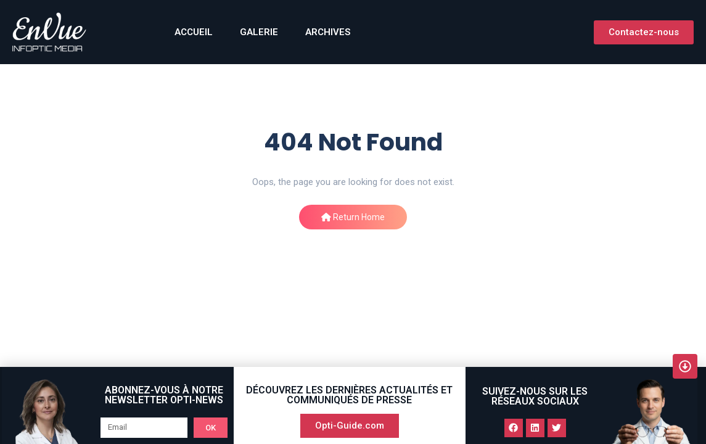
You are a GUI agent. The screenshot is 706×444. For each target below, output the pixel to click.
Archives (327, 32)
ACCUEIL (193, 32)
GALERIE (259, 32)
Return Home (353, 217)
